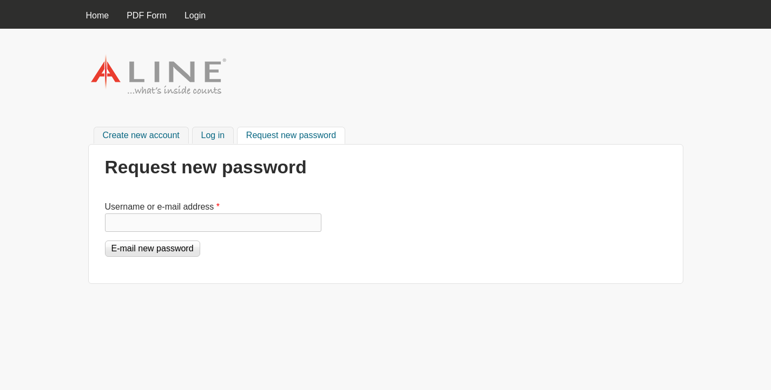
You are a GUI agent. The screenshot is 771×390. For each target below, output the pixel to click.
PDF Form (147, 15)
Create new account (141, 135)
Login (195, 15)
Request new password (295, 134)
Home (97, 15)
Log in (213, 135)
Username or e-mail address (162, 206)
